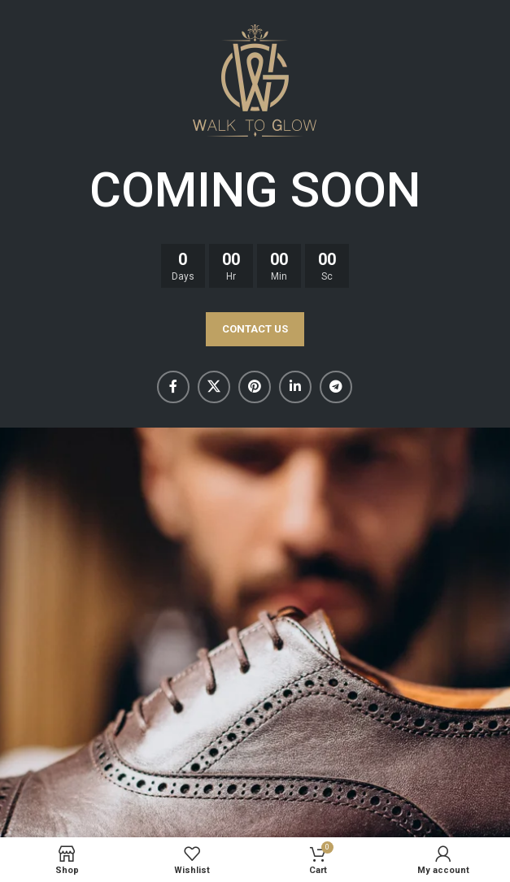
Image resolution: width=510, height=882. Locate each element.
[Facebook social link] (173, 387)
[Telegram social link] (336, 387)
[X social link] (214, 387)
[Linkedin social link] (295, 387)
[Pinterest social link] (254, 387)
